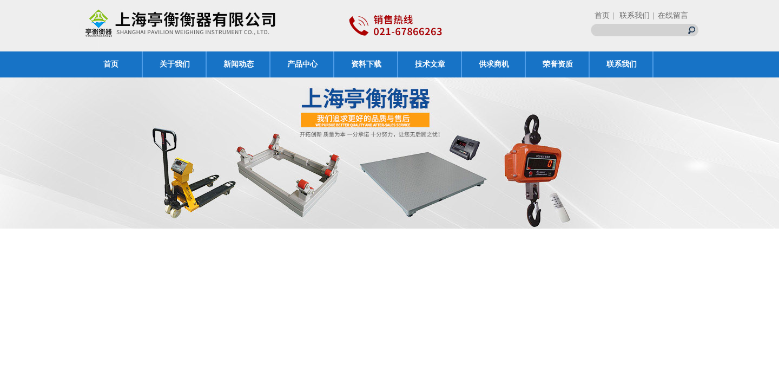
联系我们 (621, 64)
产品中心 (302, 64)
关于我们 (175, 64)
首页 (602, 15)
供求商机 (494, 64)
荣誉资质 (558, 64)
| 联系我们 (631, 15)
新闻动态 (238, 64)
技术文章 (430, 64)
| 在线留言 (670, 15)
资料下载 (366, 64)
